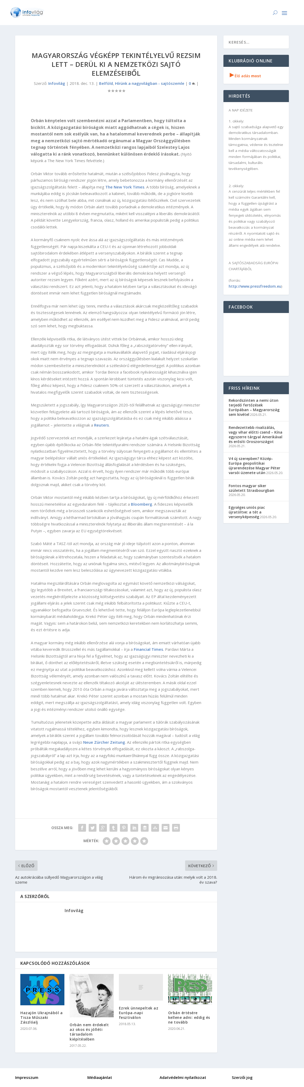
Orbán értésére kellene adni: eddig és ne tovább (189, 1017)
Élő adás (245, 75)
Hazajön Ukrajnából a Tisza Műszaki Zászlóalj (41, 1017)
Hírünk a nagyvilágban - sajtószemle (149, 83)
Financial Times (148, 649)
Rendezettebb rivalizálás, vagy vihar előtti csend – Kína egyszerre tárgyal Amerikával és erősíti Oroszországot (255, 434)
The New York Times (124, 187)
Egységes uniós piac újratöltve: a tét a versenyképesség (247, 512)
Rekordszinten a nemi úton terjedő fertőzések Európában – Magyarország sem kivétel (254, 407)
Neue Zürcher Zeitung (104, 742)
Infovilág (56, 83)
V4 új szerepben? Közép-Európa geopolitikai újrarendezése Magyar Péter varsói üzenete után (254, 465)
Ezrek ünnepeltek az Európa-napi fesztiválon (139, 1013)
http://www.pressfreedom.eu (255, 286)
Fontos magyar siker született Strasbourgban (251, 488)
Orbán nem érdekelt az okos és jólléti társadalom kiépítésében (89, 1032)
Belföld (106, 83)
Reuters (101, 425)
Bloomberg (141, 504)
